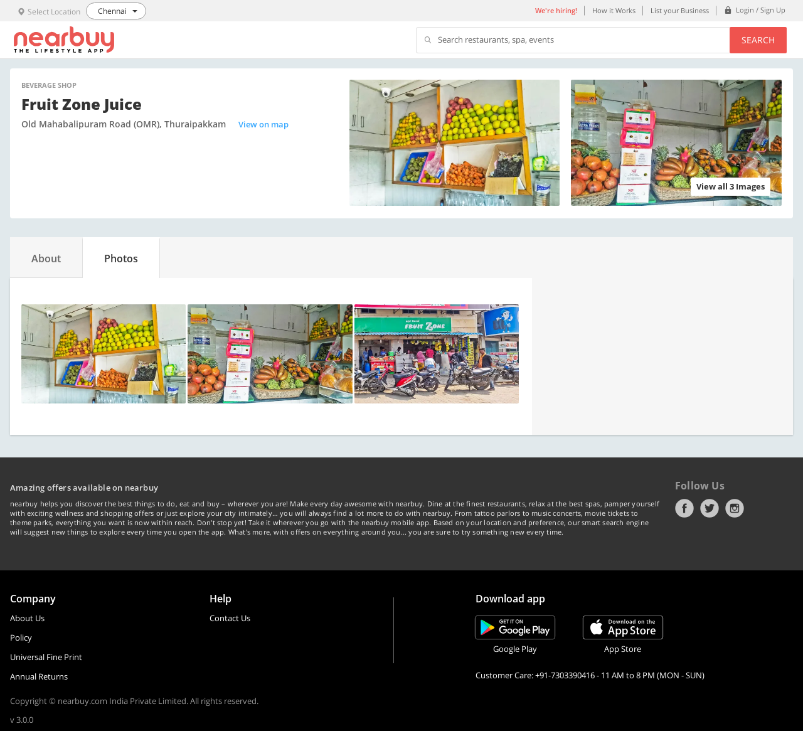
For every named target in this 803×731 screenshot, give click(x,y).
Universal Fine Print (46, 657)
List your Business (680, 10)
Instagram (734, 508)
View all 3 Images (730, 186)
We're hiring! (556, 10)
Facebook (684, 508)
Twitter (709, 508)
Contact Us (230, 618)
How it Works (613, 10)
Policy (21, 637)
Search (758, 40)
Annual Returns (39, 676)
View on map (263, 124)
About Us (27, 618)
